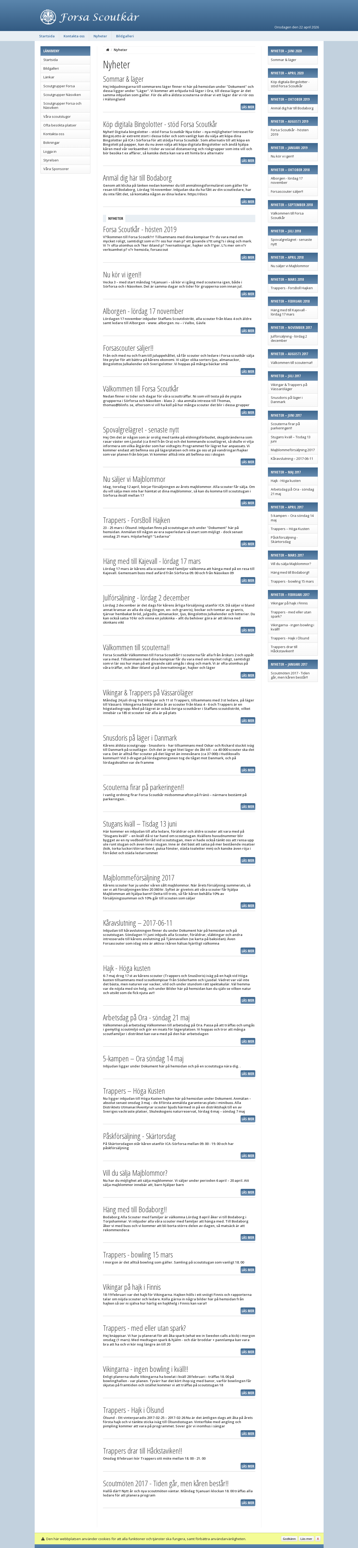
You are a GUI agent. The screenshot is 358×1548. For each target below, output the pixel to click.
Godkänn (289, 1539)
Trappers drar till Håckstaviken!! (284, 648)
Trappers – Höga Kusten (290, 528)
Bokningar (51, 142)
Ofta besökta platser (59, 125)
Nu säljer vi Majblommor (290, 265)
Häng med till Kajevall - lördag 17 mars (289, 312)
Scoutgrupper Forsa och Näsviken (62, 105)
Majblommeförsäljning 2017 (293, 449)
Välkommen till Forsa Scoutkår (287, 215)
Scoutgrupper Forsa (59, 86)
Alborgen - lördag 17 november (287, 180)
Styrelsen (51, 160)
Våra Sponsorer (56, 168)
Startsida (47, 36)
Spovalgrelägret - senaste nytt (291, 241)
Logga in (49, 151)
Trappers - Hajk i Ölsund (290, 638)
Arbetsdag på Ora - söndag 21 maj (292, 491)
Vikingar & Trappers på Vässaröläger (289, 386)
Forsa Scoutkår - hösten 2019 (290, 132)
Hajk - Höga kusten (286, 480)
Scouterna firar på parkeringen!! (285, 425)
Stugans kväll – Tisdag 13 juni (290, 439)
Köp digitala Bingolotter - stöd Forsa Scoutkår (290, 83)
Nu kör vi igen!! (282, 156)
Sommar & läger (283, 59)
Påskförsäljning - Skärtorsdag (284, 539)
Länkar (48, 77)
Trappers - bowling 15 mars (292, 581)
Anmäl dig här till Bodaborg (292, 108)
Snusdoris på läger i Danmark (287, 399)
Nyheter (100, 36)
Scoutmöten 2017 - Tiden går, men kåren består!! (290, 675)
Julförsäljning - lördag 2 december (289, 338)
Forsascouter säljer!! (287, 191)
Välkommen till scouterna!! (292, 362)
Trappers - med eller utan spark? (291, 614)
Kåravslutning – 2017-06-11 (292, 458)
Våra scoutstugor (57, 116)
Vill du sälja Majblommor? (291, 563)
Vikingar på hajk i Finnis (289, 603)
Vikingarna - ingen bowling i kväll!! (292, 627)
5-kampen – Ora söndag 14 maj (292, 517)
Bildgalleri (125, 36)
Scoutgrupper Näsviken (62, 94)
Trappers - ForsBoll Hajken (292, 288)
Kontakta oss (74, 36)
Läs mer (248, 106)
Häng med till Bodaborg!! (290, 572)
